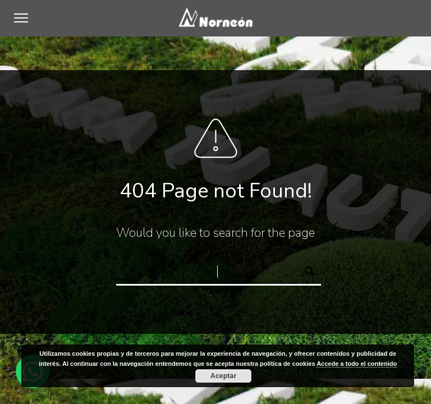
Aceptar (223, 376)
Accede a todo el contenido (357, 363)
